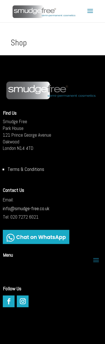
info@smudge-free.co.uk (26, 208)
